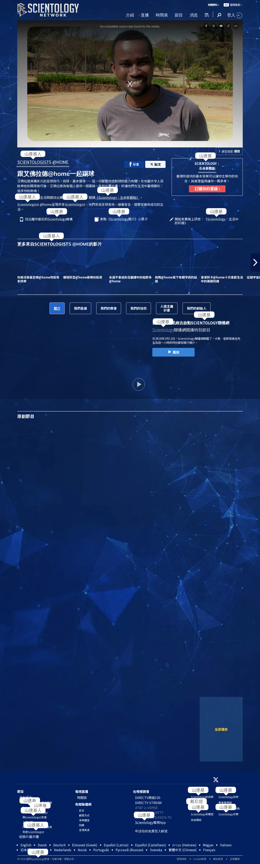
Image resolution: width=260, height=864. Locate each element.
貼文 (155, 164)
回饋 (81, 825)
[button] (255, 262)
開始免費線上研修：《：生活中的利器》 (206, 221)
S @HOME (42, 162)
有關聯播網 (83, 804)
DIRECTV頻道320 (147, 797)
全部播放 (221, 729)
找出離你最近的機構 (49, 219)
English (26, 844)
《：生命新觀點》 (117, 197)
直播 (145, 15)
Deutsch (59, 844)
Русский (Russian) (129, 849)
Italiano (226, 844)
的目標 (202, 797)
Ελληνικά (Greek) (84, 844)
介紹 (130, 15)
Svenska (156, 849)
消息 (194, 15)
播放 (173, 352)
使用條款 (181, 859)
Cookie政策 (199, 859)
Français (209, 849)
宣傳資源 (84, 830)
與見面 (35, 817)
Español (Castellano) (150, 844)
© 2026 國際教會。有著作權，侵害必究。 (46, 859)
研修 (228, 797)
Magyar (208, 844)
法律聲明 (234, 859)
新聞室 (202, 814)
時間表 (162, 15)
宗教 (228, 814)
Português (101, 849)
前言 (81, 810)
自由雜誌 (196, 820)
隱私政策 (218, 859)
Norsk (82, 849)
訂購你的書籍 (207, 189)
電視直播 (81, 791)
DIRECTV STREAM (148, 802)
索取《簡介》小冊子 (124, 219)
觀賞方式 (84, 815)
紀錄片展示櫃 (29, 836)
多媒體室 (84, 820)
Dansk (42, 844)
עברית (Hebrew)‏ (184, 844)
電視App (150, 822)
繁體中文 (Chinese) (183, 849)
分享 (134, 164)
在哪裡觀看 (141, 791)
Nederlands (62, 849)
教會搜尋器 (225, 802)
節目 (179, 15)
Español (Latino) (116, 844)
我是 (33, 832)
